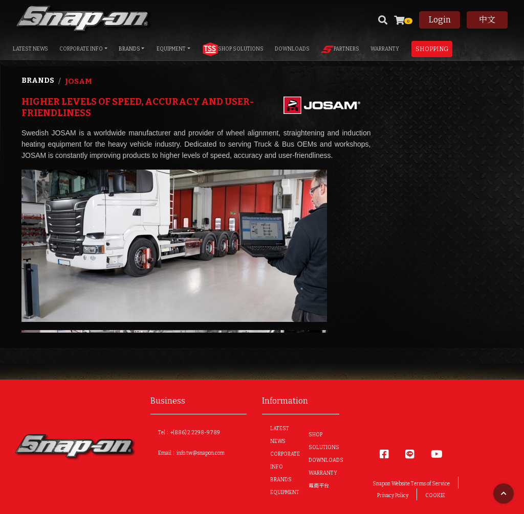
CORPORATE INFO (81, 49)
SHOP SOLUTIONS (233, 49)
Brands (37, 80)
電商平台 (319, 486)
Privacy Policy (392, 496)
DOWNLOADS (292, 49)
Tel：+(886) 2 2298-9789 (189, 433)
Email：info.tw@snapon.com (191, 453)
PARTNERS (340, 49)
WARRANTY (384, 49)
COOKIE (435, 496)
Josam (78, 81)
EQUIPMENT (171, 49)
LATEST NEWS (30, 49)
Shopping (432, 49)
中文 (487, 20)
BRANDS (129, 49)
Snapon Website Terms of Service (411, 484)
